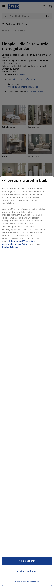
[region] (27, 382)
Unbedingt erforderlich (27, 581)
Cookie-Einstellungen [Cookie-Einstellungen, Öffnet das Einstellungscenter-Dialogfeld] (27, 571)
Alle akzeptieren (27, 561)
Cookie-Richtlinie (10, 247)
